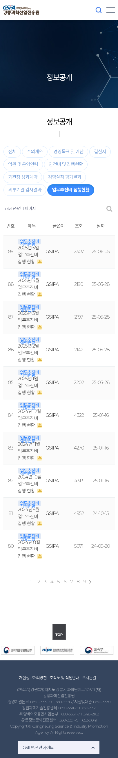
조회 (79, 226)
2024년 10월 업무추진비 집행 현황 (29, 484)
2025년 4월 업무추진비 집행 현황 (28, 287)
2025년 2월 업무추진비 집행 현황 (28, 353)
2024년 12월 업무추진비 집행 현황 (29, 418)
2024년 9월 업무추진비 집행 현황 (28, 516)
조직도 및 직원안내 (64, 677)
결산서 (100, 151)
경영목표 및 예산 (68, 151)
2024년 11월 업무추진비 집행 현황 (29, 451)
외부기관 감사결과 (24, 190)
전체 (12, 151)
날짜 (101, 226)
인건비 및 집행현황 (66, 164)
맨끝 (89, 582)
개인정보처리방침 (33, 677)
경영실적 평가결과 (64, 177)
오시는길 (89, 677)
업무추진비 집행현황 (71, 190)
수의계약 (35, 151)
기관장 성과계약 (22, 177)
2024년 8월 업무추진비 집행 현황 (29, 549)
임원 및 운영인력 (23, 164)
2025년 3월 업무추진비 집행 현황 (28, 320)
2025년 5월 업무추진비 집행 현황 (28, 254)
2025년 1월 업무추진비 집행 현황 (28, 385)
